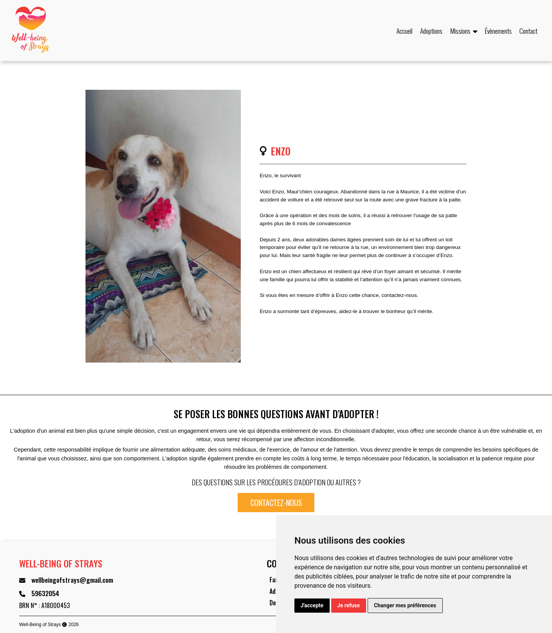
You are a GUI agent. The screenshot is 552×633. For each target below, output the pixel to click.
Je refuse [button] (348, 605)
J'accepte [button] (312, 605)
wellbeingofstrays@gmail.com (72, 580)
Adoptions (431, 31)
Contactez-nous (276, 502)
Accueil (404, 31)
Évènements (498, 31)
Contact (528, 31)
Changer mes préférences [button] (405, 605)
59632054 (45, 593)
